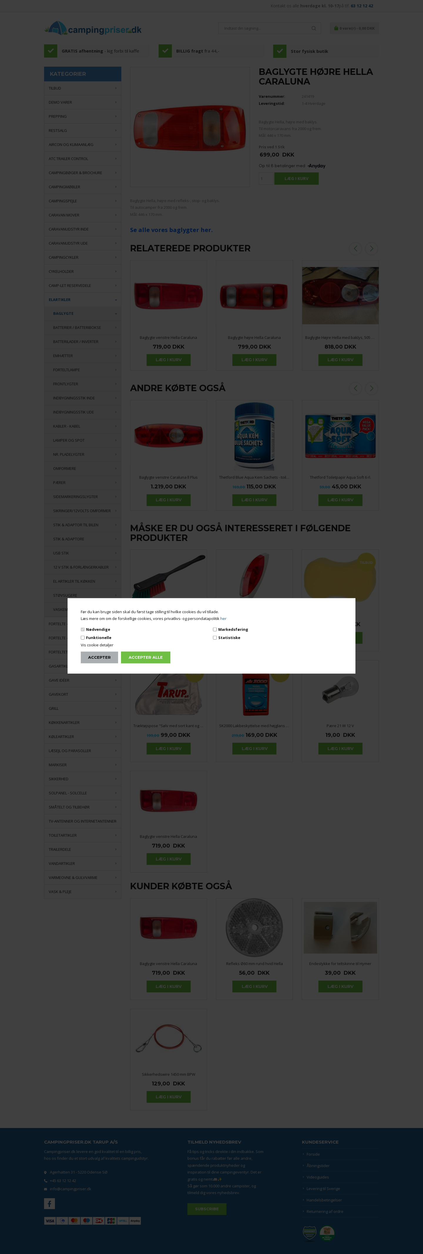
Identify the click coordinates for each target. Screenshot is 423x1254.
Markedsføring (233, 629)
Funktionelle (98, 637)
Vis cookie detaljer (97, 645)
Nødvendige (98, 629)
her (223, 618)
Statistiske (229, 637)
